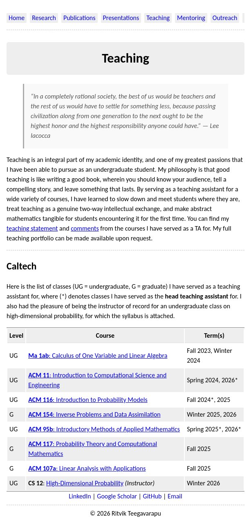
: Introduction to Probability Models (88, 400)
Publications (79, 18)
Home (17, 18)
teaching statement (32, 228)
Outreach (225, 18)
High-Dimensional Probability (84, 483)
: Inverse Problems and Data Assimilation (94, 414)
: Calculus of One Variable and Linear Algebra (97, 355)
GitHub (152, 496)
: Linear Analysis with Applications (87, 468)
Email (175, 496)
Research (44, 18)
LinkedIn (80, 496)
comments (85, 228)
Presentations (121, 18)
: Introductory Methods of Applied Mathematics (104, 429)
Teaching (158, 18)
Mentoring (191, 18)
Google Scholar (117, 496)
